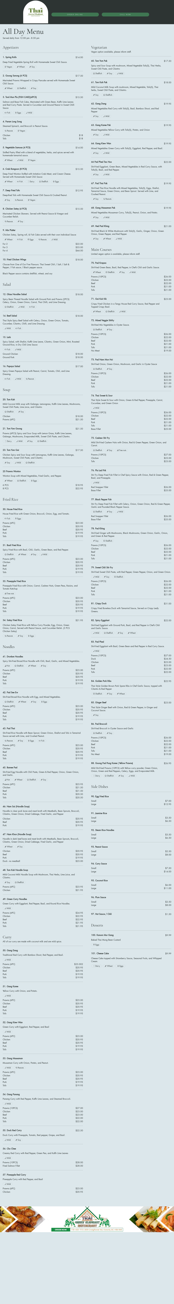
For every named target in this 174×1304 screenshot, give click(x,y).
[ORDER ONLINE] (75, 14)
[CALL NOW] (125, 14)
